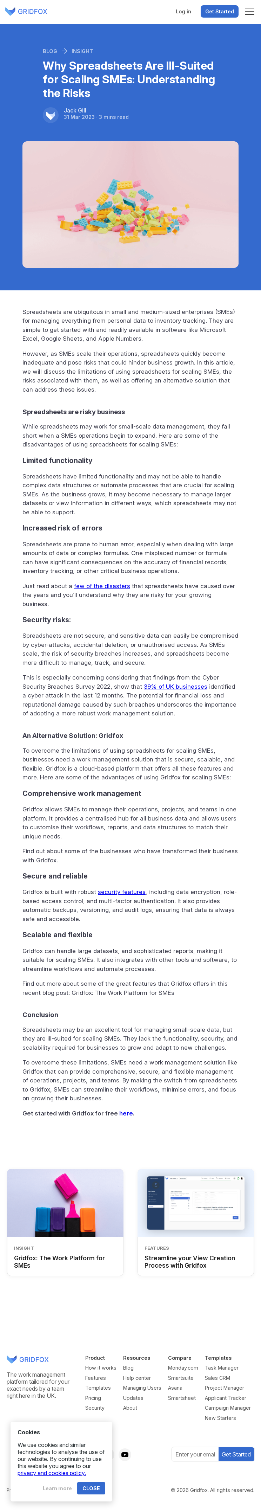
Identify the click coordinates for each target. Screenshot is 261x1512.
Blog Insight (68, 51)
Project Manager (224, 1388)
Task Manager (222, 1368)
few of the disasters (102, 586)
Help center (137, 1378)
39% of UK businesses (175, 686)
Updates (133, 1398)
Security (95, 1408)
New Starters (220, 1418)
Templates (98, 1388)
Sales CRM (217, 1378)
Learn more (57, 1488)
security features (122, 891)
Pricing (93, 1398)
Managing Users (142, 1388)
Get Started (219, 11)
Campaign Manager (228, 1408)
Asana (175, 1388)
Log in (183, 11)
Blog (128, 1368)
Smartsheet (182, 1398)
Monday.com (183, 1368)
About (130, 1408)
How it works (100, 1368)
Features (95, 1378)
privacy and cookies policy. (52, 1472)
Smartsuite (181, 1378)
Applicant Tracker (225, 1398)
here (126, 1113)
